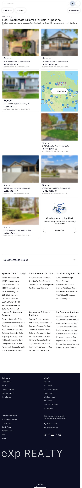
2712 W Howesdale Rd (11, 305)
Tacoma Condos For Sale (39, 329)
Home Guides (6, 397)
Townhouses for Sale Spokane (41, 284)
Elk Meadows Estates (65, 284)
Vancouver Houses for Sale (13, 322)
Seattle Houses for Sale (12, 319)
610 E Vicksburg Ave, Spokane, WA (16, 104)
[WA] (7, 17)
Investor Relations (8, 389)
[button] (40, 260)
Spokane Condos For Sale (39, 326)
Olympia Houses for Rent (66, 340)
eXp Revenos (48, 393)
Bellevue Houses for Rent (67, 330)
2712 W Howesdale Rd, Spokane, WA (56, 188)
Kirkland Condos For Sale (39, 340)
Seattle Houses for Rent (66, 316)
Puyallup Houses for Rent (67, 333)
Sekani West (61, 288)
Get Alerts (74, 10)
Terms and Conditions (9, 415)
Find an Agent (6, 382)
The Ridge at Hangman (65, 295)
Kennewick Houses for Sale (13, 347)
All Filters (7, 10)
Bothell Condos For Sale (39, 350)
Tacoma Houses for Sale (12, 329)
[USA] (3, 17)
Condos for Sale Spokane (39, 281)
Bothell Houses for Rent (66, 347)
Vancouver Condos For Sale (40, 322)
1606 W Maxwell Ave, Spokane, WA (16, 61)
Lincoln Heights (63, 298)
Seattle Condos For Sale (39, 319)
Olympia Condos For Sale (39, 343)
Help (3, 434)
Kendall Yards (62, 291)
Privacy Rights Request (10, 419)
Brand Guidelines (7, 431)
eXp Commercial (49, 397)
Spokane (60, 277)
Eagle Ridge (71, 288)
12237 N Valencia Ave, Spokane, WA (16, 188)
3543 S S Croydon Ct (10, 309)
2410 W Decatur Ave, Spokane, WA (55, 146)
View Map (59, 91)
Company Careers (8, 393)
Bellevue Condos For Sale (39, 333)
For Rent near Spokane (38, 288)
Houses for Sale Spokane (39, 277)
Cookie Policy (6, 427)
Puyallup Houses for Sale (12, 336)
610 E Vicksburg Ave (10, 291)
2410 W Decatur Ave (10, 284)
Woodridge (68, 277)
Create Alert (59, 230)
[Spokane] (13, 17)
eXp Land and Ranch (51, 404)
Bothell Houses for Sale (11, 350)
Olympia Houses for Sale (12, 343)
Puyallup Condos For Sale (39, 336)
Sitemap (4, 438)
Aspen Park (72, 291)
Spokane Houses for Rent (67, 323)
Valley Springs (62, 281)
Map (41, 484)
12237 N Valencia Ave (10, 281)
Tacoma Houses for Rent (66, 326)
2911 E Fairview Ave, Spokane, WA (55, 61)
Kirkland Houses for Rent (66, 337)
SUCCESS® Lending (50, 389)
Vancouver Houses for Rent (67, 319)
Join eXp (4, 385)
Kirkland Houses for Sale (12, 340)
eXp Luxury (48, 401)
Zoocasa (47, 382)
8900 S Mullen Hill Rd (11, 302)
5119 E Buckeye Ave (10, 298)
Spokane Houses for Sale (12, 326)
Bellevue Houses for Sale (12, 333)
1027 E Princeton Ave (10, 277)
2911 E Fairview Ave (10, 295)
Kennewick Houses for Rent (67, 344)
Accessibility (48, 408)
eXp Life (46, 378)
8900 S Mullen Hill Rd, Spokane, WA (17, 230)
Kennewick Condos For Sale (40, 347)
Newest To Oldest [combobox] (21, 10)
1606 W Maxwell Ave (10, 288)
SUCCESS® (48, 385)
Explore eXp (6, 378)
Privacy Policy (6, 423)
